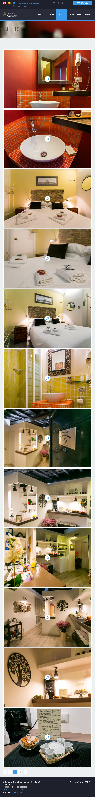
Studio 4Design (17, 792)
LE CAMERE (79, 782)
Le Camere (50, 14)
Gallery (61, 14)
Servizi (40, 14)
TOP (70, 782)
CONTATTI (88, 782)
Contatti (88, 14)
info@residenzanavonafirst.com (28, 3)
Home (32, 14)
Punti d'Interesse (75, 14)
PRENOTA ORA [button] (82, 3)
